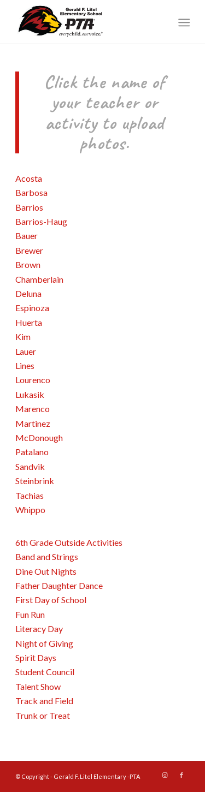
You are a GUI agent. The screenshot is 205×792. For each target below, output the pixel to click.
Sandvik (30, 466)
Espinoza (32, 307)
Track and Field (45, 700)
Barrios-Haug (41, 221)
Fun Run (30, 614)
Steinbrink (34, 480)
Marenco (32, 408)
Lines (24, 365)
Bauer (26, 235)
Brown (27, 264)
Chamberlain (39, 279)
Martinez (32, 423)
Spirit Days (36, 657)
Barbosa (31, 192)
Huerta (28, 322)
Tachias (29, 495)
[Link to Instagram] (165, 775)
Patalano (32, 451)
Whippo (30, 509)
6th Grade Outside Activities (70, 542)
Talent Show (38, 686)
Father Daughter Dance (59, 585)
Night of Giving (45, 643)
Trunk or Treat (43, 715)
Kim (23, 336)
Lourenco (32, 379)
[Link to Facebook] (181, 775)
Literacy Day (40, 628)
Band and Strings (47, 556)
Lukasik (29, 394)
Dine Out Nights (46, 571)
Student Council (45, 671)
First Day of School (50, 599)
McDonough (39, 437)
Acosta (28, 178)
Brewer (29, 250)
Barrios (29, 207)
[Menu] (183, 22)
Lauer (25, 351)
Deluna (28, 293)
